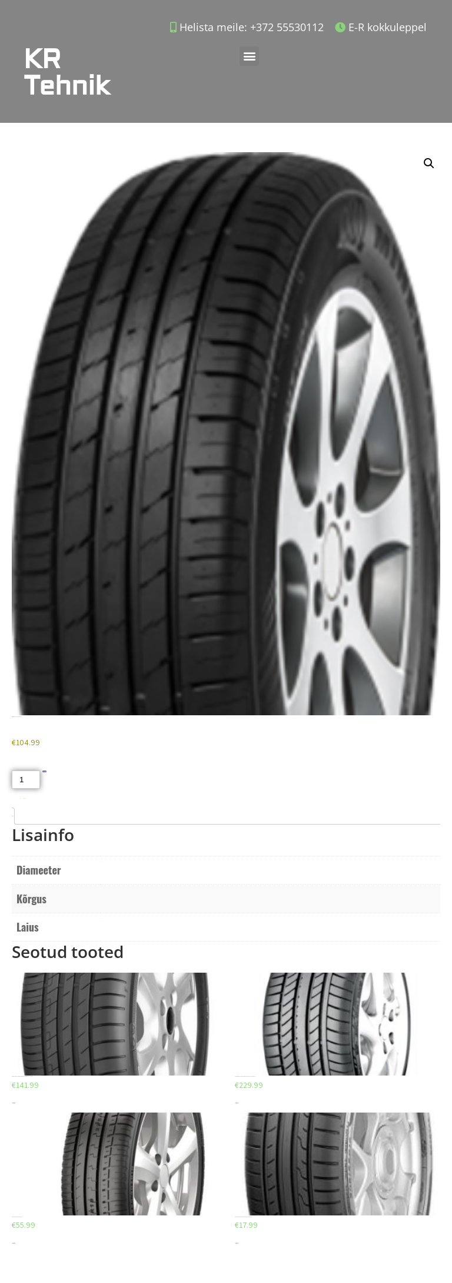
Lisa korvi (44, 771)
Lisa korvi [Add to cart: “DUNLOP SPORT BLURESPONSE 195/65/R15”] (236, 1243)
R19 (100, 861)
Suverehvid (24, 798)
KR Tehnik (66, 72)
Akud (21, 798)
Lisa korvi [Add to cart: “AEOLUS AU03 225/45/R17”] (13, 1243)
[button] (249, 56)
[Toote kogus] (26, 780)
